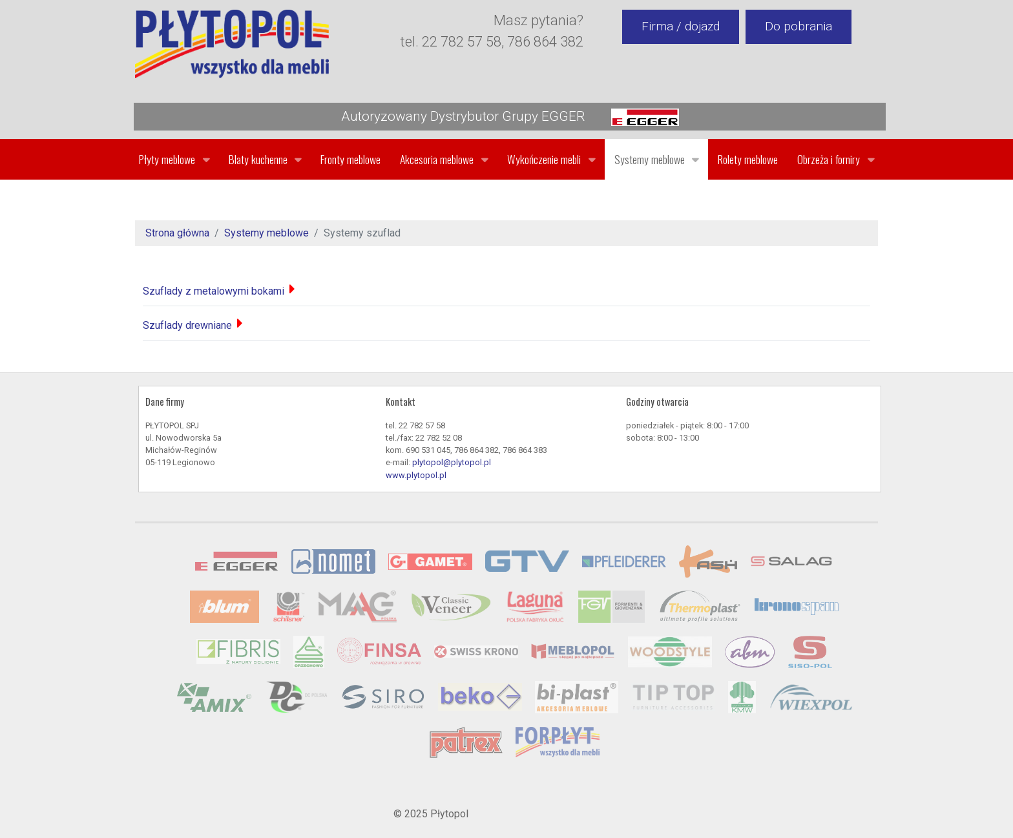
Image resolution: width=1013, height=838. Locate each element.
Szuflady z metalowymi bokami (213, 291)
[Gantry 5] (232, 44)
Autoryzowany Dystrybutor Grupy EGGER (510, 117)
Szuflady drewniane (187, 325)
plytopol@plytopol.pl (451, 462)
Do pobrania (798, 26)
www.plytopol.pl (416, 475)
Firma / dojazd (681, 26)
